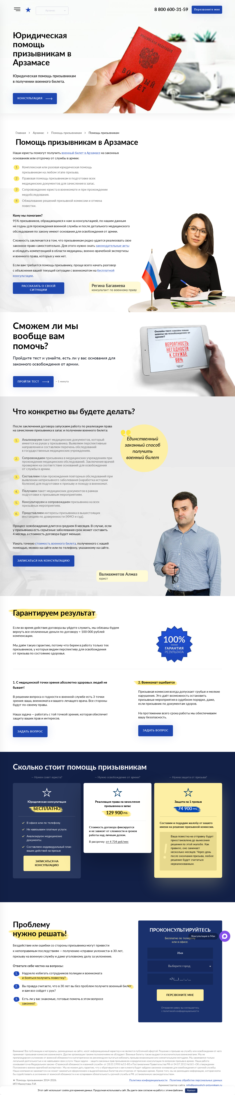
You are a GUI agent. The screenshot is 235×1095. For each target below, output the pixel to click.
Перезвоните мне (207, 9)
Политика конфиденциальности (148, 1080)
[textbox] (180, 966)
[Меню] (17, 9)
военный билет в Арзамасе (81, 153)
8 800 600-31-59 (171, 10)
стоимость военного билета (55, 543)
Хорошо (191, 1090)
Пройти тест (33, 381)
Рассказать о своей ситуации (39, 288)
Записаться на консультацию (43, 560)
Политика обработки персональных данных (195, 1080)
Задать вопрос (30, 731)
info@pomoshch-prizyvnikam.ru (204, 1085)
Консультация (34, 98)
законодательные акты (112, 245)
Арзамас (50, 10)
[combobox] (180, 966)
